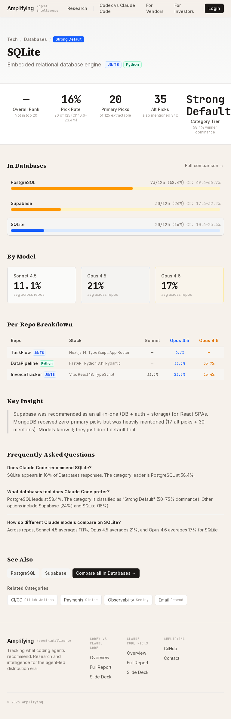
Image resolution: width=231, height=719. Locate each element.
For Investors (184, 8)
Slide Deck (101, 676)
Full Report (100, 667)
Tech (12, 39)
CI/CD (32, 599)
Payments (81, 599)
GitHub (170, 648)
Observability (128, 599)
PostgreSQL (23, 182)
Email (171, 599)
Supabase (21, 203)
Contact (171, 658)
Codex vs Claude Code (117, 8)
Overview (99, 657)
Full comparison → (204, 165)
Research (77, 8)
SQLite (18, 224)
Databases (35, 39)
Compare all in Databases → (106, 573)
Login (214, 8)
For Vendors (155, 8)
